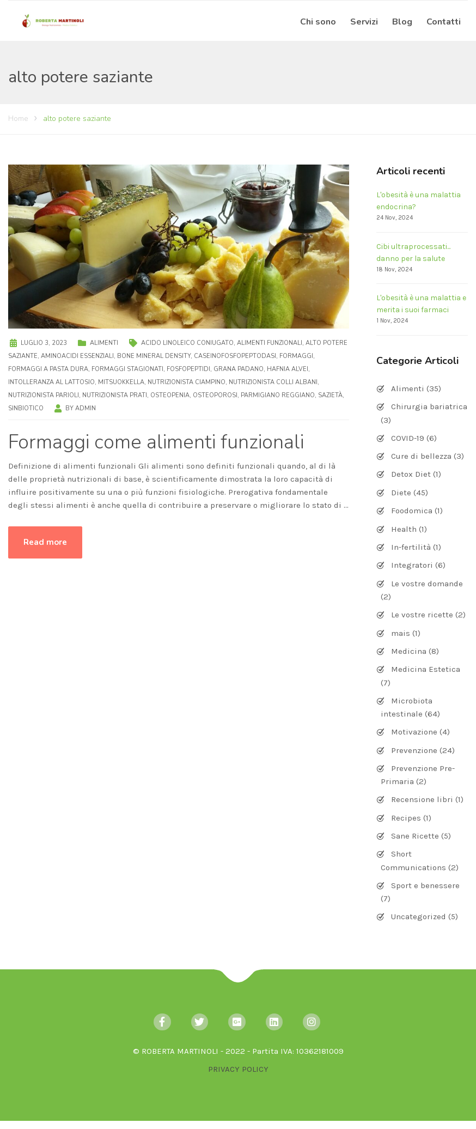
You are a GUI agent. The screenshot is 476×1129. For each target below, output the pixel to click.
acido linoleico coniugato (187, 343)
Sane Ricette (415, 836)
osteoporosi (215, 395)
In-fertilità (411, 547)
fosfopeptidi (188, 369)
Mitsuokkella (121, 382)
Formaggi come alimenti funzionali (156, 442)
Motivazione (414, 732)
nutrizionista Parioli (43, 395)
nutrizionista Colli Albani (273, 382)
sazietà (330, 395)
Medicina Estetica (425, 669)
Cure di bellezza (421, 456)
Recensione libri (422, 799)
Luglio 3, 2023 (44, 343)
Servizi (364, 22)
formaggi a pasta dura (48, 369)
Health (404, 529)
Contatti (443, 22)
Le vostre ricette (422, 615)
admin (85, 408)
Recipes (406, 818)
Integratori (412, 565)
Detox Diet (411, 474)
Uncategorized (418, 916)
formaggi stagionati (127, 369)
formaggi (296, 356)
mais (400, 633)
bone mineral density (154, 356)
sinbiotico (26, 408)
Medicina (408, 651)
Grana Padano (238, 369)
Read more (45, 542)
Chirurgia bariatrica (429, 406)
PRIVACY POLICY (238, 1069)
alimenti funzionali (269, 343)
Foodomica (411, 510)
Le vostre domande (427, 583)
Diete (401, 492)
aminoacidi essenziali (77, 356)
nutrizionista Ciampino (186, 382)
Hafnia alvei (287, 369)
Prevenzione (414, 750)
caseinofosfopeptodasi (235, 356)
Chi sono (318, 22)
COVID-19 (407, 438)
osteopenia (170, 395)
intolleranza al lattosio (51, 382)
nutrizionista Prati (114, 395)
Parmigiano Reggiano (278, 395)
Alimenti (104, 343)
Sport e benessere (425, 885)
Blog (402, 22)
